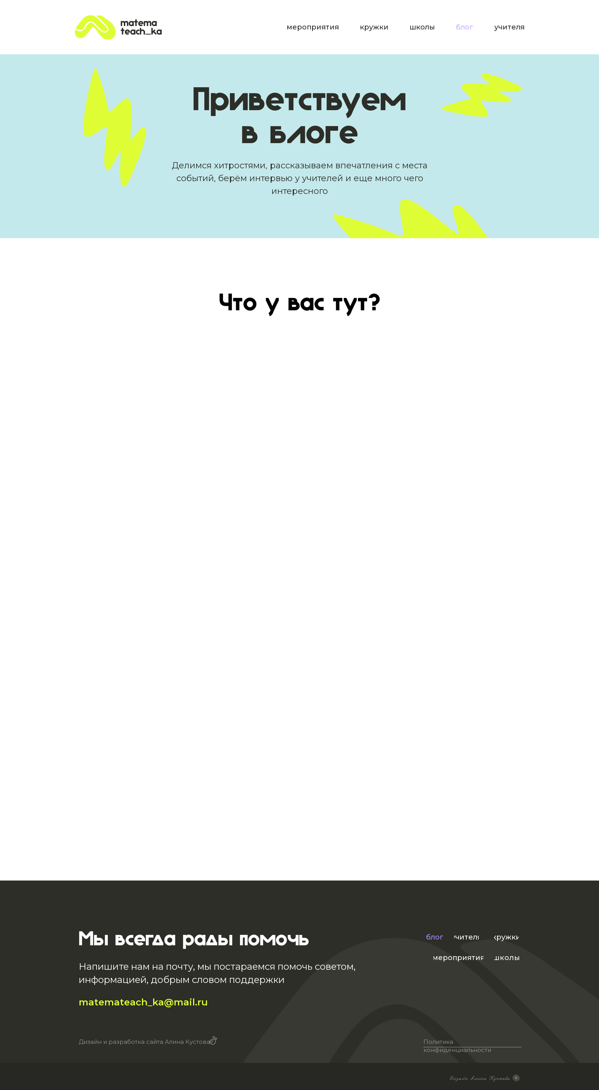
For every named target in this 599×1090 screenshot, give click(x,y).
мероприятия (313, 27)
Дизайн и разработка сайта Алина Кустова (144, 1041)
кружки (374, 27)
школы (422, 27)
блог (464, 27)
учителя (509, 27)
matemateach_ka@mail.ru (143, 1002)
